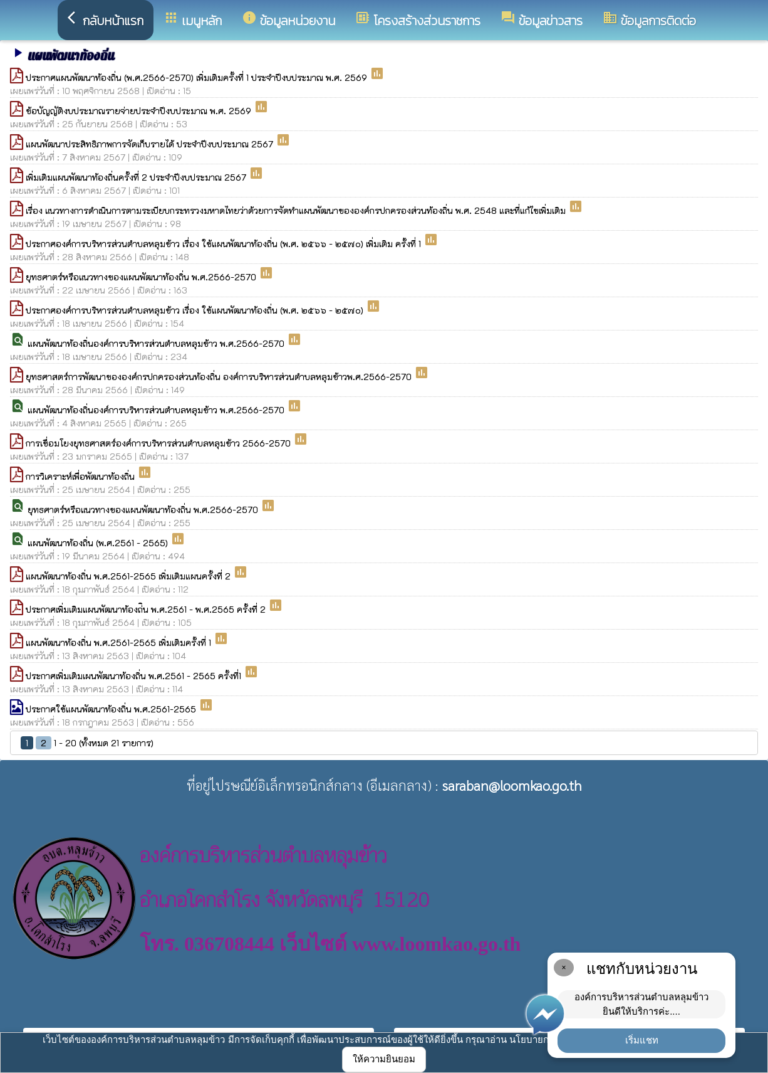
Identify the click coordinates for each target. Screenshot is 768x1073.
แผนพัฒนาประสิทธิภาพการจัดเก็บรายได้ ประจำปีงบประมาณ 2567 (151, 144)
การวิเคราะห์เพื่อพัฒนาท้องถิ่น (81, 476)
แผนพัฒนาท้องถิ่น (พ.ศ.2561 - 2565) (99, 543)
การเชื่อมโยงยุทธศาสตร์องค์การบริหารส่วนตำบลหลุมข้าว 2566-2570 (159, 443)
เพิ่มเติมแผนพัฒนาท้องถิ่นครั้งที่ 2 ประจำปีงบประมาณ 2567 (137, 177)
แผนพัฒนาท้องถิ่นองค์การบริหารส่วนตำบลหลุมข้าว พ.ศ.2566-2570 (157, 343)
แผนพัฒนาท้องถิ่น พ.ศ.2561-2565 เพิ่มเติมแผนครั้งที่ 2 (129, 576)
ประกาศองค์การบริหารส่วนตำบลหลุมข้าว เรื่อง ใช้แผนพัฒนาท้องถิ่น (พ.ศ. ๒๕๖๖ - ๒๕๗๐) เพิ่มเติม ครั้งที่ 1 (224, 244)
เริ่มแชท (641, 1040)
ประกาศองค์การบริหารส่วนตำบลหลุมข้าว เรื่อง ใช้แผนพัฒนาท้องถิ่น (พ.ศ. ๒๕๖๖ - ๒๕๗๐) (196, 310)
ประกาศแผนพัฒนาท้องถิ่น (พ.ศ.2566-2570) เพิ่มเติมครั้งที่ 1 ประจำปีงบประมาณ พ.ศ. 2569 (198, 77)
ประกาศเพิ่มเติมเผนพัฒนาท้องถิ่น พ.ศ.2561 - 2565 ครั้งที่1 (135, 676)
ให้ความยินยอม (384, 1059)
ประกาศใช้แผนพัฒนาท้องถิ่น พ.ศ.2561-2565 (112, 709)
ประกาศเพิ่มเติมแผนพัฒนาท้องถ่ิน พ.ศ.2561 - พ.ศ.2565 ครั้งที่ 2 (147, 609)
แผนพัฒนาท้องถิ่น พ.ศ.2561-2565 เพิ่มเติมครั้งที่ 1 (120, 642)
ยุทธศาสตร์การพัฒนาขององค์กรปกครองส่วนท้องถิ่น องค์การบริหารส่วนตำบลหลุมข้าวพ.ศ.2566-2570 (220, 377)
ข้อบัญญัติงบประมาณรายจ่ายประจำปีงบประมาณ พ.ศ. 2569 (140, 111)
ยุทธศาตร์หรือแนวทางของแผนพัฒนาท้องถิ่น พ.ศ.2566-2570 (142, 277)
